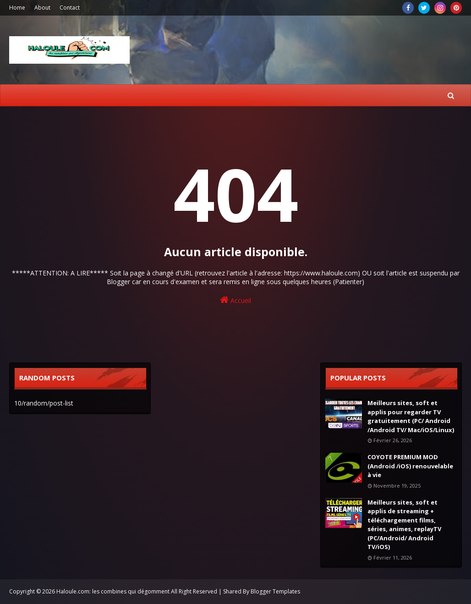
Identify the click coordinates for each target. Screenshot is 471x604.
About (42, 7)
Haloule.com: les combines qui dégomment (113, 591)
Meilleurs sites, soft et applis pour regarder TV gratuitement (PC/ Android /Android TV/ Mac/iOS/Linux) (410, 416)
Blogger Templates (275, 591)
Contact (70, 7)
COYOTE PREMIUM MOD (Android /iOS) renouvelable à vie (410, 466)
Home (17, 7)
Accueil (235, 300)
